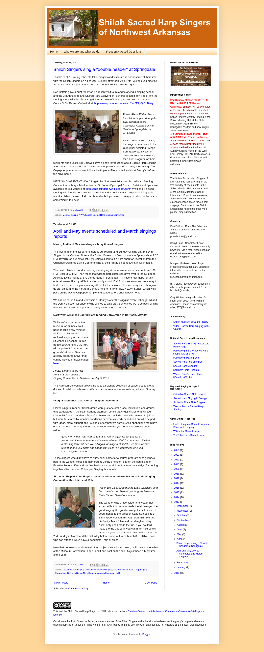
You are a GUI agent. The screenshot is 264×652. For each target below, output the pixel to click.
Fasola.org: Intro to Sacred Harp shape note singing (190, 352)
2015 (177, 492)
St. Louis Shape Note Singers (81, 573)
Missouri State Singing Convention (79, 569)
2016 (177, 487)
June (180, 529)
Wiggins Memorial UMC (108, 573)
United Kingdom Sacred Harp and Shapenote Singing (191, 425)
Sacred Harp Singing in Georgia (190, 398)
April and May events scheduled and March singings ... (189, 553)
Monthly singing (70, 215)
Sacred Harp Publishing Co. (188, 361)
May (179, 534)
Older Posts (151, 582)
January (181, 567)
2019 (177, 473)
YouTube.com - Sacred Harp (188, 435)
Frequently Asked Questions (123, 51)
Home (54, 51)
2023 (177, 454)
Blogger (146, 634)
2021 (177, 464)
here (56, 363)
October (181, 515)
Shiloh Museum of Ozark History (190, 321)
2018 (177, 478)
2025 (177, 450)
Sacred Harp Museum (185, 366)
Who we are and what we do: (82, 51)
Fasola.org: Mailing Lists (186, 357)
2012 (177, 573)
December (183, 506)
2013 (177, 502)
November (183, 510)
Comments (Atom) (78, 588)
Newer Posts (61, 582)
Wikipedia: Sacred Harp (186, 431)
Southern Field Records (186, 370)
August (181, 524)
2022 (177, 459)
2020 (177, 468)
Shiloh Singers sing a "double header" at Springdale (104, 69)
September (183, 520)
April (179, 539)
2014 (177, 497)
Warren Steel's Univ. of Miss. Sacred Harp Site (188, 375)
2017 (177, 483)
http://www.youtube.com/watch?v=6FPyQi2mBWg (123, 103)
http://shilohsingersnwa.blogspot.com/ (108, 188)
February (182, 562)
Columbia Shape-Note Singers (189, 394)
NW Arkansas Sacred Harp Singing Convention (101, 215)
